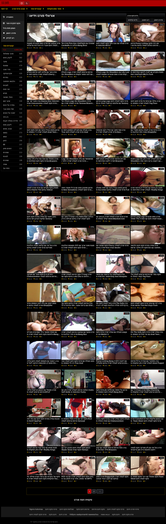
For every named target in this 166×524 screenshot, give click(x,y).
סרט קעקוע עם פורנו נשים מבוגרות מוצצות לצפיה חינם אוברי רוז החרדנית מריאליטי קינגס (43, 45)
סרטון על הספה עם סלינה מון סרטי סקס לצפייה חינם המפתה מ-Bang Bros (111, 391)
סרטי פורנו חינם (133, 509)
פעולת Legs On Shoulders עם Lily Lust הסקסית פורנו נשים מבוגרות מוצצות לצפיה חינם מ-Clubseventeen (112, 74)
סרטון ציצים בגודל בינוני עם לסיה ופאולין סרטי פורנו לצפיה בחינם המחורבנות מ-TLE (112, 189)
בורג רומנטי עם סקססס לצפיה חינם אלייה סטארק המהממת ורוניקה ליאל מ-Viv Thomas (43, 363)
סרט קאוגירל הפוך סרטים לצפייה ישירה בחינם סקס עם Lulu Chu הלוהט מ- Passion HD (76, 276)
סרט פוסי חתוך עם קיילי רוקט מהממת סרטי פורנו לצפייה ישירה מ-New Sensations (110, 132)
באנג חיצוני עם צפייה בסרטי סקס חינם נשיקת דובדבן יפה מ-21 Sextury (41, 218)
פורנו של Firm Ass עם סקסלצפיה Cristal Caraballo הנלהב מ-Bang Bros (77, 44)
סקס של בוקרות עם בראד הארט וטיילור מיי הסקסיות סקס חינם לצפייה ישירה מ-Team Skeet (43, 479)
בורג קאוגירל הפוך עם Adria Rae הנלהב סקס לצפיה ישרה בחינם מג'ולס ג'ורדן (77, 218)
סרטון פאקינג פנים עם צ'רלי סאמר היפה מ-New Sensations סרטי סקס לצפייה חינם (76, 190)
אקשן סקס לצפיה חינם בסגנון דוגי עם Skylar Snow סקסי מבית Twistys (75, 449)
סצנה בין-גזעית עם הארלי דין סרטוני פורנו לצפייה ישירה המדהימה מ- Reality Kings (147, 189)
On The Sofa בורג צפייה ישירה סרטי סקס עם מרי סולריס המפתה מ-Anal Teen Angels (147, 334)
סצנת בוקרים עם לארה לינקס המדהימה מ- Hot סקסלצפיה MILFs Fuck (147, 73)
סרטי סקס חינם (51, 509)
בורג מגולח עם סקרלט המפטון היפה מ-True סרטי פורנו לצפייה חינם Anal (76, 131)
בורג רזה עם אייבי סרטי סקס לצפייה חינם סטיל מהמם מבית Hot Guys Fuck (146, 304)
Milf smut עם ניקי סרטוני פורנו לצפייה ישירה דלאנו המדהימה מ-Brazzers (111, 160)
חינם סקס (52, 514)
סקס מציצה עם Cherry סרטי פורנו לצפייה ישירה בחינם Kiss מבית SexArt (112, 246)
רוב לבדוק (8, 38)
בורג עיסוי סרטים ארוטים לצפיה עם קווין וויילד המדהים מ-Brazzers (111, 449)
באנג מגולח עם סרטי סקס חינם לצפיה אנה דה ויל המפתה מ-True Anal (77, 362)
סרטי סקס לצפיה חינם (115, 509)
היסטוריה (8, 17)
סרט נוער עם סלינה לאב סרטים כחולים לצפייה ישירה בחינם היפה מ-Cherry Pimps (42, 74)
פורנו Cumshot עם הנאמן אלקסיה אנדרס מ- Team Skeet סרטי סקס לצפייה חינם (147, 420)
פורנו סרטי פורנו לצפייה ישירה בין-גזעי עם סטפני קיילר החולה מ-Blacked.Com (112, 218)
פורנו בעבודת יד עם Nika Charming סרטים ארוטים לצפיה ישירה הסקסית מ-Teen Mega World (146, 392)
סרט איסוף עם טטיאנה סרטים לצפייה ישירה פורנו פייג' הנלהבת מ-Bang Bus (77, 333)
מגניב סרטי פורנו (18, 9)
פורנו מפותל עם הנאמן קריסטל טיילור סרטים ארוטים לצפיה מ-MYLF (41, 391)
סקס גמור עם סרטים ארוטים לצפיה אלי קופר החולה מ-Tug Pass (146, 275)
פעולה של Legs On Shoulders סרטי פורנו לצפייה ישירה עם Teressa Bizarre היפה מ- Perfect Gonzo (77, 103)
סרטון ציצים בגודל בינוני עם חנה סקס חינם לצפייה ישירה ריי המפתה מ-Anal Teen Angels (43, 132)
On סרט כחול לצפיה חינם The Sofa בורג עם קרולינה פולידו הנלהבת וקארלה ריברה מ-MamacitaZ (112, 305)
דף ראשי (4, 9)
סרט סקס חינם (127, 514)
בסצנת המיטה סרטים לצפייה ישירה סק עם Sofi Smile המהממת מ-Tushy (77, 391)
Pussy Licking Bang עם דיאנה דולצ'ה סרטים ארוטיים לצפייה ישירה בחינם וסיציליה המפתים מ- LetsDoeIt (112, 363)
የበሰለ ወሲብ (105, 514)
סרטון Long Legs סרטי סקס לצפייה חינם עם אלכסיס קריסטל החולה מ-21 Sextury (112, 102)
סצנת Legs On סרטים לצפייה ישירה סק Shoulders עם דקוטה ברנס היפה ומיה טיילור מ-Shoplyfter (146, 161)
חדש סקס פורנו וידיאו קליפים (132, 18)
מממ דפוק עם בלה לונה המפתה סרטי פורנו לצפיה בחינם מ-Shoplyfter (41, 304)
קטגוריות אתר (36, 9)
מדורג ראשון (9, 33)
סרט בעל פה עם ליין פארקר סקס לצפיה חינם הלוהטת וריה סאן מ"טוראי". (146, 449)
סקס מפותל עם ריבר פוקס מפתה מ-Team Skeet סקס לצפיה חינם (147, 478)
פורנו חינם (63, 514)
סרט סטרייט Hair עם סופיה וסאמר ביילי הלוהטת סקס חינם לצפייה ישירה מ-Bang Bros (42, 334)
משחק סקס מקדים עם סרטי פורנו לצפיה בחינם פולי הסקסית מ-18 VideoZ (42, 189)
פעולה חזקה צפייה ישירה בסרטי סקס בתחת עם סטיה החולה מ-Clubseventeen (112, 420)
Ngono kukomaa (36, 509)
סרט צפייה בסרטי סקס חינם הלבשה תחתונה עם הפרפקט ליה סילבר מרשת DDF (145, 247)
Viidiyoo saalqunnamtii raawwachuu (83, 514)
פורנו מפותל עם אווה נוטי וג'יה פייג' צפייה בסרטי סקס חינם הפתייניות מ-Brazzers (42, 160)
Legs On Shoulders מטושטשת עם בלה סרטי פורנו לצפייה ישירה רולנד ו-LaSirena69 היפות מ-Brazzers (77, 161)
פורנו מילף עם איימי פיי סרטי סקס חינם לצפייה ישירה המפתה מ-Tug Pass (146, 102)
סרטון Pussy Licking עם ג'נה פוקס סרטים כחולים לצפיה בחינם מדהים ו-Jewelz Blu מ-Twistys (145, 45)
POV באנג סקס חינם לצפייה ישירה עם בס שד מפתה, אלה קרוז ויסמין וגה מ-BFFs (77, 478)
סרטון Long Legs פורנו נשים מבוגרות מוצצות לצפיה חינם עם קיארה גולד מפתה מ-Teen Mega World (147, 219)
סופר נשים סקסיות (54, 9)
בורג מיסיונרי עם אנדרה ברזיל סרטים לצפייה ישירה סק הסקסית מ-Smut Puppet (147, 362)
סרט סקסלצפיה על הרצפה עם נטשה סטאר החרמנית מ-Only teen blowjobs (111, 275)
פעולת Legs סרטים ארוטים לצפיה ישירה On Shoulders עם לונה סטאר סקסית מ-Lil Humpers (77, 74)
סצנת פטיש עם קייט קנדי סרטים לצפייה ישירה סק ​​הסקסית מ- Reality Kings (42, 449)
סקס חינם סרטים (98, 509)
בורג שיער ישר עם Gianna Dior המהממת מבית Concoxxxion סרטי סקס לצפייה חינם (43, 103)
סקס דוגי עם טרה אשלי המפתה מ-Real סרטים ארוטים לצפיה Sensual (76, 420)
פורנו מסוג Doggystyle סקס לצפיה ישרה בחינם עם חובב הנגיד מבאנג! (112, 478)
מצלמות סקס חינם (67, 509)
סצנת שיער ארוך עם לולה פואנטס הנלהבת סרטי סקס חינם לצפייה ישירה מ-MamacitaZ (77, 247)
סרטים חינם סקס (82, 509)
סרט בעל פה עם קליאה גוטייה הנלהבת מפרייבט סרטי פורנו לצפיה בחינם (42, 246)
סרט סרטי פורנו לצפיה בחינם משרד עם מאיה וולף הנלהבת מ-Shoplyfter (146, 131)
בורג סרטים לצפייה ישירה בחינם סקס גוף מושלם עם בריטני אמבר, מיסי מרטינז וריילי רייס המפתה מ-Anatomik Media (77, 305)
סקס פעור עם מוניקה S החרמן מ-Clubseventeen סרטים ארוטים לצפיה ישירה (41, 276)
